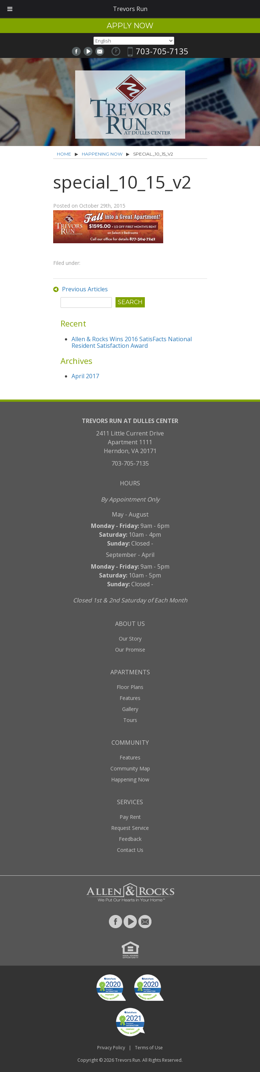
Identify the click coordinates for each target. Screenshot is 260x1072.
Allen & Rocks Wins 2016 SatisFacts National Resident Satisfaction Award (132, 342)
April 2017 (85, 376)
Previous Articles (85, 289)
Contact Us (130, 849)
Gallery (130, 708)
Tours (130, 720)
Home (64, 154)
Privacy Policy (111, 1047)
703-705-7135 (162, 50)
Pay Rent (130, 816)
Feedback (130, 838)
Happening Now (102, 154)
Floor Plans (130, 686)
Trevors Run (127, 1060)
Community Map (130, 768)
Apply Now (130, 25)
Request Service (130, 827)
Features (130, 697)
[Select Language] (134, 41)
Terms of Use (149, 1047)
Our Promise (130, 649)
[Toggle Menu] (10, 9)
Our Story (130, 638)
